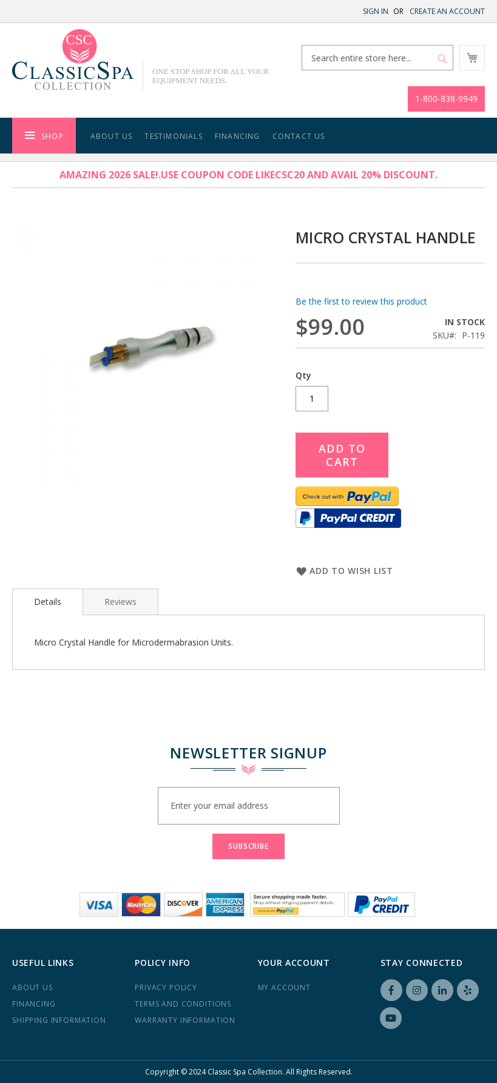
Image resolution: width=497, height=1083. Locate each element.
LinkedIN (442, 990)
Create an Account (447, 11)
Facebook (391, 990)
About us (32, 987)
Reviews (120, 601)
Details (47, 601)
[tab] (47, 602)
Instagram (417, 990)
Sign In (375, 11)
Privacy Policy (166, 987)
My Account (284, 987)
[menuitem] (44, 136)
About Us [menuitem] (111, 136)
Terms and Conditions (183, 1004)
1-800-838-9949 (446, 98)
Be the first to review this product (361, 301)
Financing (34, 1004)
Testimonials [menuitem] (173, 136)
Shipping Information (59, 1020)
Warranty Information (185, 1020)
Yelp (468, 990)
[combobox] (377, 57)
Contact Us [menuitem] (298, 136)
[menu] (248, 136)
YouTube (391, 1018)
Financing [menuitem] (237, 136)
